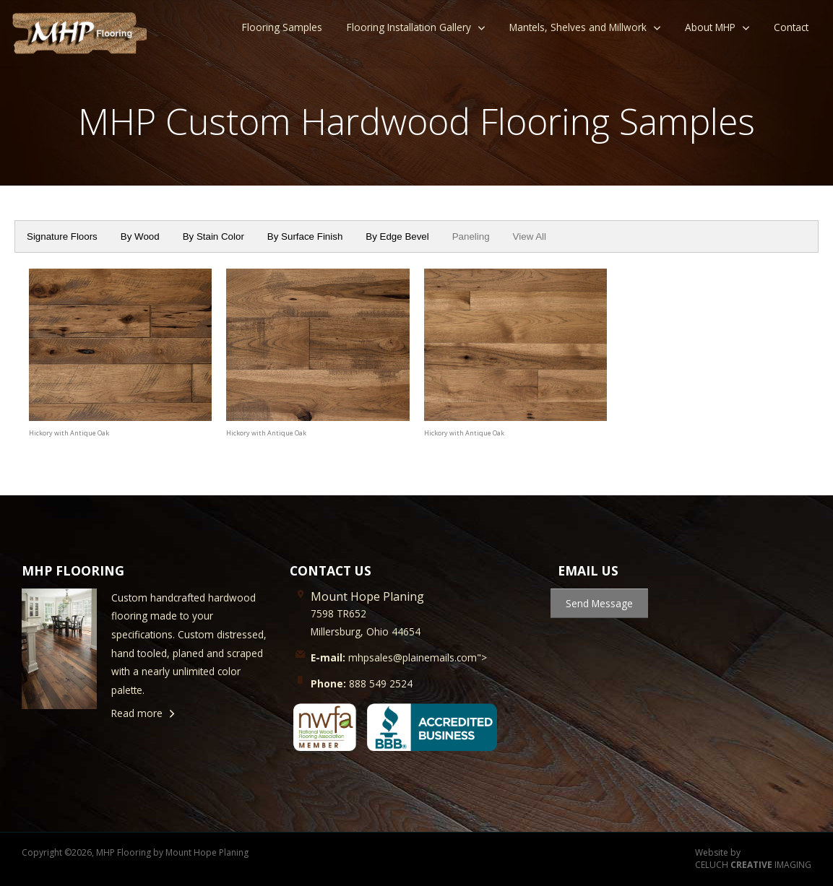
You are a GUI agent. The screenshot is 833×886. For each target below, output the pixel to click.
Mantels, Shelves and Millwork (578, 27)
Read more (137, 713)
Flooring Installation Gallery (409, 27)
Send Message (599, 603)
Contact (791, 27)
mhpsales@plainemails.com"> (399, 657)
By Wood (140, 236)
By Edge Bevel (397, 236)
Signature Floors (62, 236)
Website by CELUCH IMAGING (753, 859)
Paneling (471, 236)
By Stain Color (213, 236)
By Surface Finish (304, 236)
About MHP (710, 27)
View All (529, 236)
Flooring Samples (282, 27)
